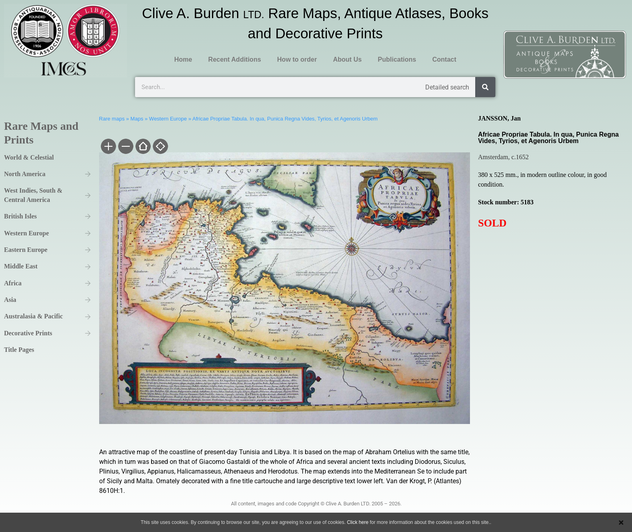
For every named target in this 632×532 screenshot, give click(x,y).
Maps (137, 119)
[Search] (485, 87)
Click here (357, 522)
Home (183, 59)
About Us (347, 59)
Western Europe (168, 119)
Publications (397, 59)
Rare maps (112, 119)
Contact (444, 59)
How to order (297, 59)
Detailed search (447, 87)
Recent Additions (234, 59)
